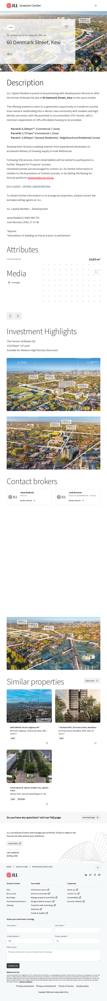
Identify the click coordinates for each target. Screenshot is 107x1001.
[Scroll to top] (97, 868)
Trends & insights (39, 913)
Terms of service (66, 986)
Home (9, 866)
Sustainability (74, 897)
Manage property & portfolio (44, 897)
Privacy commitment (46, 986)
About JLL (72, 889)
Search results (22, 866)
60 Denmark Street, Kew (42, 866)
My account (11, 893)
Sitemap (10, 905)
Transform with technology (43, 905)
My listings (11, 897)
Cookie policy (82, 986)
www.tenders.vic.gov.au (41, 177)
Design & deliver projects (43, 901)
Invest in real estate (40, 893)
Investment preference (16, 901)
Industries (36, 909)
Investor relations (76, 901)
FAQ (8, 889)
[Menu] (95, 5)
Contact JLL (73, 893)
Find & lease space (40, 889)
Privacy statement (25, 986)
